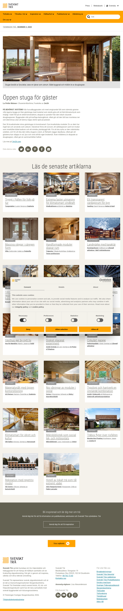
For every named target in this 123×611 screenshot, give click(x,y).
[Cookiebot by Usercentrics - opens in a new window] (101, 280)
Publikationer (62, 14)
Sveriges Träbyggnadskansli (108, 585)
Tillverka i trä (20, 14)
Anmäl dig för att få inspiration (61, 524)
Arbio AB (100, 602)
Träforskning (102, 593)
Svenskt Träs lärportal (105, 574)
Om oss (6, 20)
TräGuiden (101, 591)
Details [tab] (61, 287)
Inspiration (34, 14)
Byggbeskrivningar (104, 572)
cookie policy (38, 307)
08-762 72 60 (67, 576)
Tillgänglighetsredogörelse (13, 600)
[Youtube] (63, 595)
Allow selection (61, 329)
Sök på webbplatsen (88, 17)
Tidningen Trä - (17, 27)
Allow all (94, 329)
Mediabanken (102, 599)
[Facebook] (69, 595)
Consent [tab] (27, 287)
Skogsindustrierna (104, 588)
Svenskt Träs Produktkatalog (108, 580)
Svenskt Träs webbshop (106, 577)
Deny (28, 329)
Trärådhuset (101, 596)
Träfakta (6, 14)
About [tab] (95, 287)
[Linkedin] (58, 595)
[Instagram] (75, 595)
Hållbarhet (48, 14)
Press (87, 6)
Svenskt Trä (10, 5)
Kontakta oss (61, 578)
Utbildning (76, 14)
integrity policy (21, 307)
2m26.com (16, 142)
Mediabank (98, 6)
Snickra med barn (104, 582)
